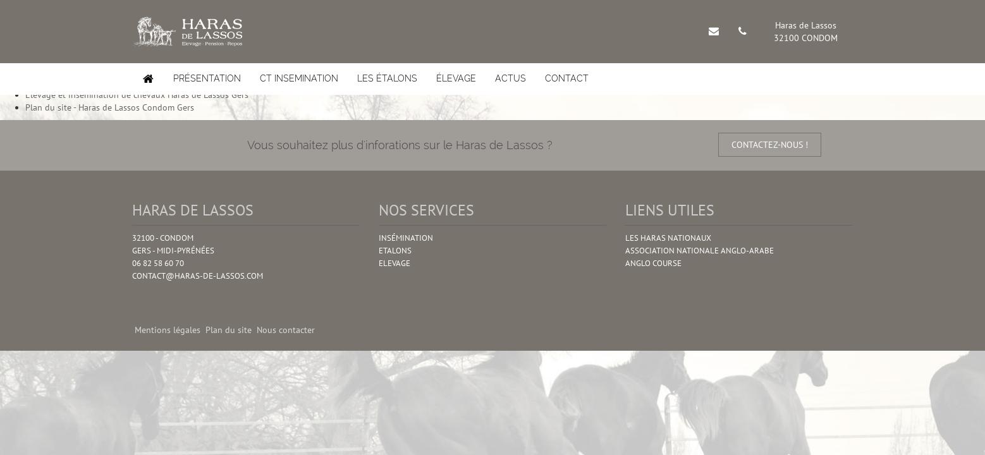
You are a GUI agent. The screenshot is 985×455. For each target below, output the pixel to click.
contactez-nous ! (769, 144)
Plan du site (228, 330)
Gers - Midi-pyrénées (173, 250)
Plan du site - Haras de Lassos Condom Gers (109, 107)
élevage (456, 78)
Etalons (395, 250)
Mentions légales (167, 330)
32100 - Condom (162, 238)
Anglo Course (653, 263)
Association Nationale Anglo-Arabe (699, 250)
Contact (567, 78)
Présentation (207, 78)
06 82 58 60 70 (158, 263)
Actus (510, 78)
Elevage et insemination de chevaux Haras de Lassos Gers (136, 94)
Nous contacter (286, 330)
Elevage (394, 263)
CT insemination (299, 78)
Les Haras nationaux (668, 238)
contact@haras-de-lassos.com (197, 275)
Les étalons (387, 78)
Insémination (406, 238)
